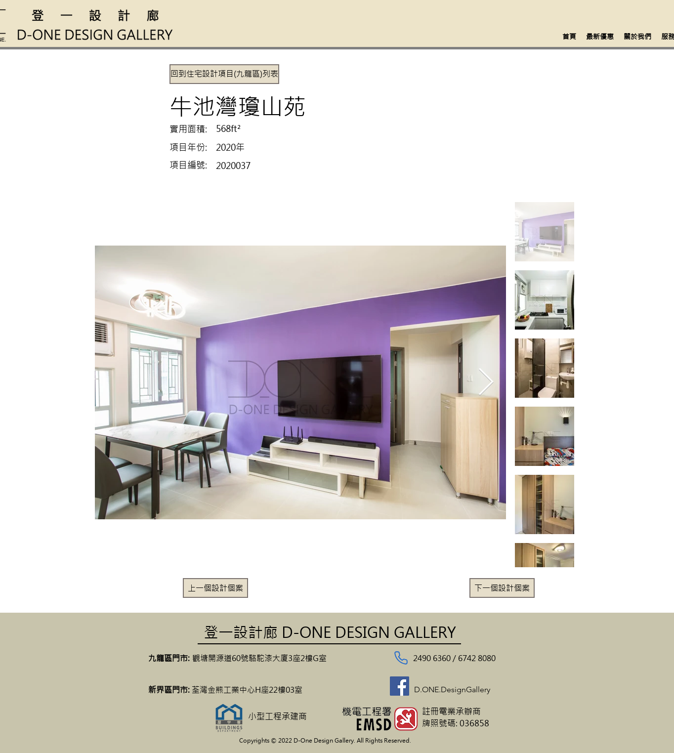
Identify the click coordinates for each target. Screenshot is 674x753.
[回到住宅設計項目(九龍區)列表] (224, 74)
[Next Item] (486, 382)
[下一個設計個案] (502, 588)
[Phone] (401, 658)
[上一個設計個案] (215, 588)
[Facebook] (399, 686)
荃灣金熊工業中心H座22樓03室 (248, 690)
